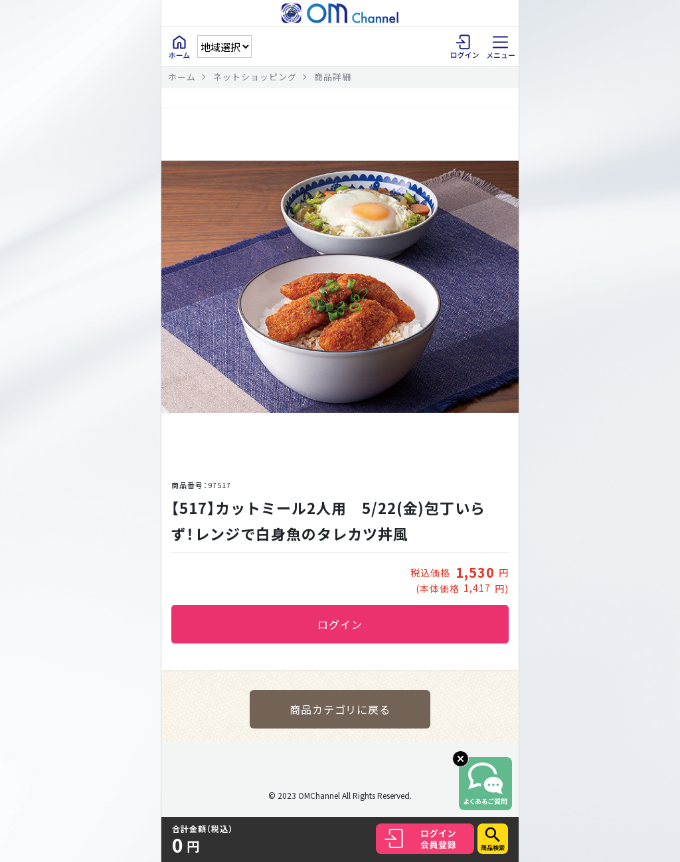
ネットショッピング (255, 76)
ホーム (182, 76)
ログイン (340, 624)
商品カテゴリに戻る (340, 709)
